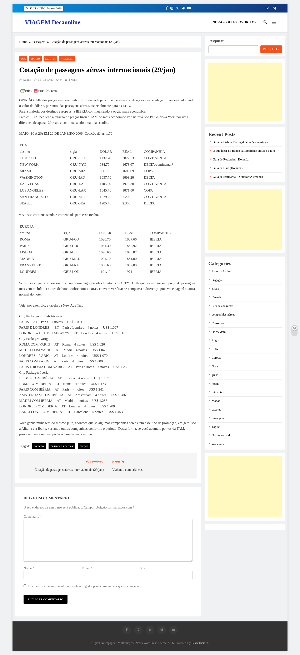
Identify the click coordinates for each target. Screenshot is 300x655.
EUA (23, 58)
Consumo (218, 323)
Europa (35, 58)
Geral (215, 366)
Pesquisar (216, 41)
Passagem (67, 58)
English (216, 340)
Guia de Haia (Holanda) (227, 168)
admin (27, 79)
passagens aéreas (61, 446)
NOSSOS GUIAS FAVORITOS (234, 22)
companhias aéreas (223, 314)
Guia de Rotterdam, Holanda (231, 159)
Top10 (216, 426)
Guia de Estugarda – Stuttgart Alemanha (238, 176)
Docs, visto (219, 331)
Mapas (216, 400)
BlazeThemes (200, 643)
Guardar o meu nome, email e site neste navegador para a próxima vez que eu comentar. (84, 586)
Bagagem (217, 280)
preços (84, 446)
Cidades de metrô (223, 306)
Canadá (216, 297)
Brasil (215, 288)
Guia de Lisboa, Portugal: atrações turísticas (240, 142)
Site (142, 568)
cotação (39, 446)
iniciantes (218, 392)
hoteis (215, 383)
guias (215, 375)
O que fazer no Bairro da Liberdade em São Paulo (244, 150)
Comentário (33, 516)
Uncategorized (221, 435)
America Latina (221, 271)
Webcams (218, 444)
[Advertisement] (245, 92)
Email (87, 568)
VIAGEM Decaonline (52, 22)
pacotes (50, 58)
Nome (29, 568)
